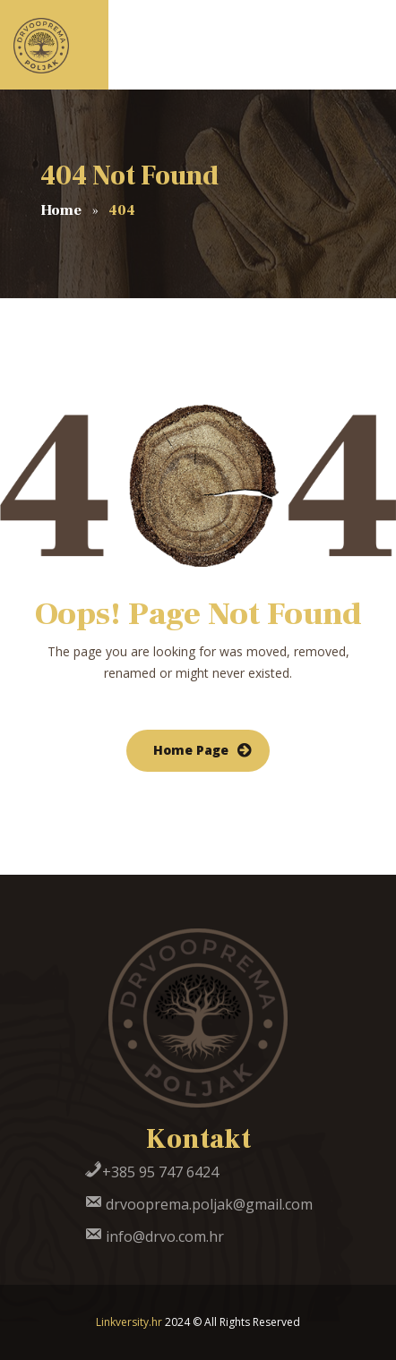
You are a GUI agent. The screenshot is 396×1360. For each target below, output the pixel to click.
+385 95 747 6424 (151, 1172)
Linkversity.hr (129, 1322)
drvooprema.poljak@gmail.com (198, 1204)
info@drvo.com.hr (154, 1236)
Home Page (190, 749)
